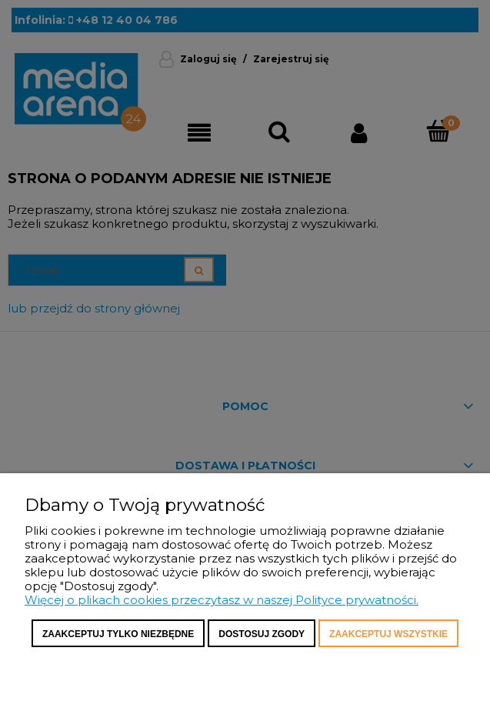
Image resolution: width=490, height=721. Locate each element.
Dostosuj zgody (261, 634)
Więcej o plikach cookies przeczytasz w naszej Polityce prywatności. (221, 599)
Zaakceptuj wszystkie (388, 634)
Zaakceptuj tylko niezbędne (118, 634)
